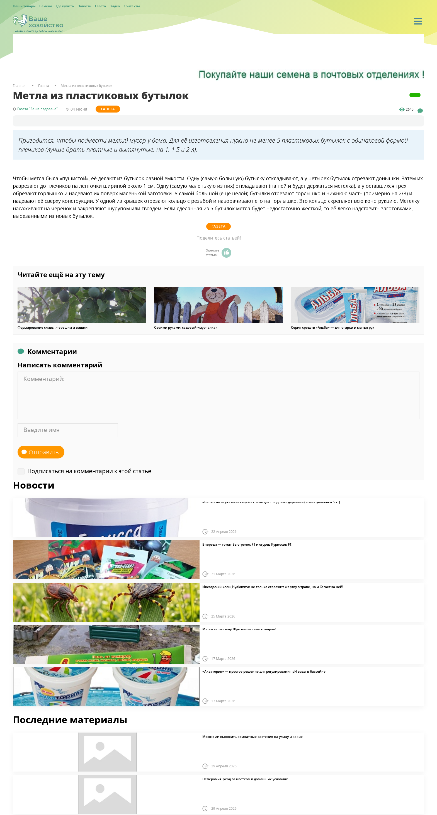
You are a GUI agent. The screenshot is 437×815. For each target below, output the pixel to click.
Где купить (65, 6)
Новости (84, 6)
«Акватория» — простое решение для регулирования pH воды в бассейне (264, 671)
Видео (115, 6)
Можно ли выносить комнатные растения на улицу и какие (252, 736)
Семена (45, 6)
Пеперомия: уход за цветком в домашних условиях (245, 779)
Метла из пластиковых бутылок (86, 85)
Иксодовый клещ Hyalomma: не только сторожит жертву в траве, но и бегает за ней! (272, 587)
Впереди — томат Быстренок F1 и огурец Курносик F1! (247, 544)
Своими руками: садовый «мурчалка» (185, 327)
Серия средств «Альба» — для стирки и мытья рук (332, 327)
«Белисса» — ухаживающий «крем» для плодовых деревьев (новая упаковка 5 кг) (271, 502)
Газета (100, 6)
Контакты (131, 6)
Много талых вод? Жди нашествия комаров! (239, 629)
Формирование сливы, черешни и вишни (53, 327)
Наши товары (24, 6)
